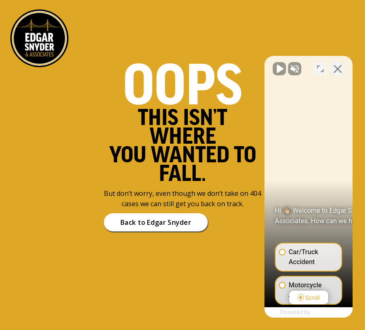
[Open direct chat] (320, 65)
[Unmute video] (218, 65)
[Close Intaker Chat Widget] (337, 65)
